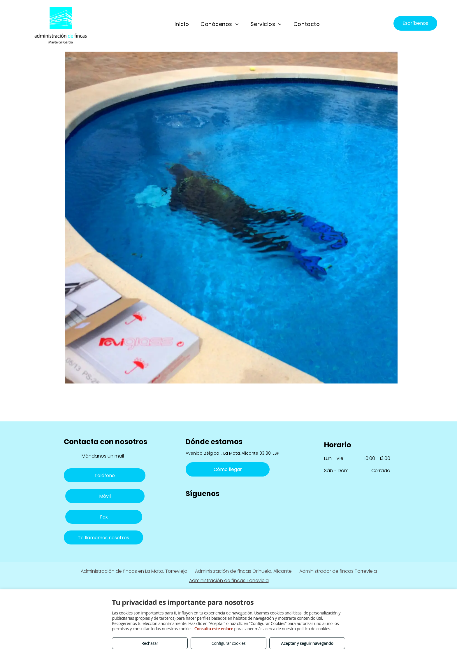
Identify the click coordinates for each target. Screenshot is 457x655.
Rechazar (149, 643)
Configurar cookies (229, 643)
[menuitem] (182, 24)
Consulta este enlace (213, 628)
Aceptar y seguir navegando (307, 643)
